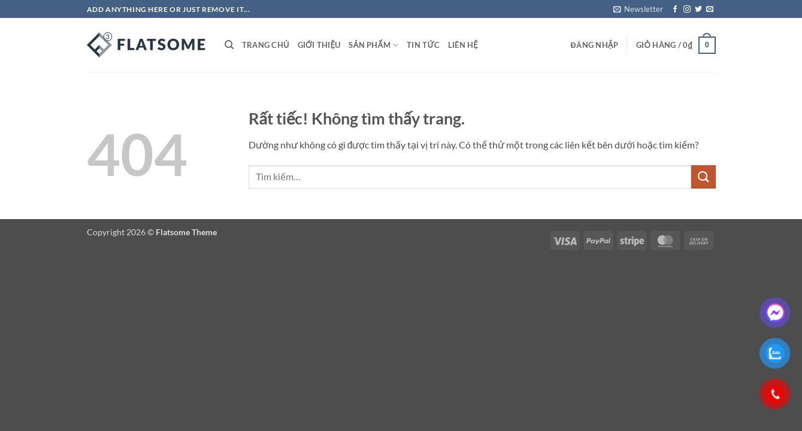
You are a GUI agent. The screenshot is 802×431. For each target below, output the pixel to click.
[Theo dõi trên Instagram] (687, 9)
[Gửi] (703, 177)
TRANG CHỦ (265, 45)
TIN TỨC (423, 45)
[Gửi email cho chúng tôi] (709, 9)
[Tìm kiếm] (229, 45)
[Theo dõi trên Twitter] (698, 9)
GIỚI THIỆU (319, 45)
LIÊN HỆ (463, 45)
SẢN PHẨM (373, 45)
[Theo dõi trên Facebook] (675, 9)
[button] (638, 9)
